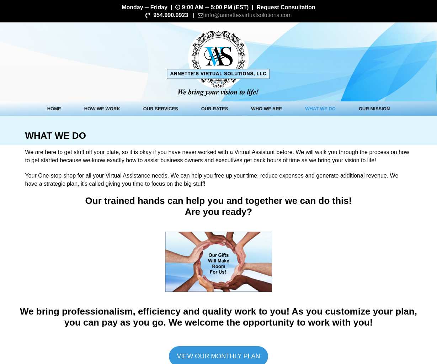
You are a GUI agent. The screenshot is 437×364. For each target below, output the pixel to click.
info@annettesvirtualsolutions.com (248, 15)
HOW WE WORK (102, 108)
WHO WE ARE (266, 108)
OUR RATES (214, 108)
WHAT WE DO (320, 108)
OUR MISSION (374, 108)
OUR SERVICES (160, 108)
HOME (54, 108)
